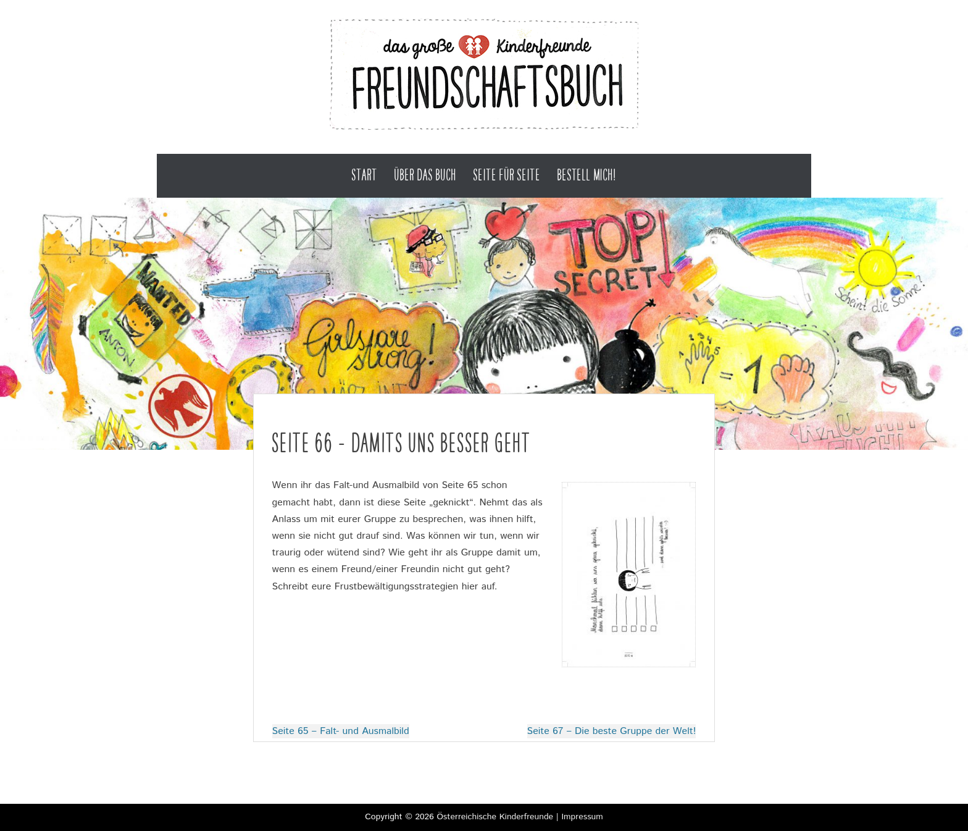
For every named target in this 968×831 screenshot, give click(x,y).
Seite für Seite (507, 175)
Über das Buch (425, 175)
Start (364, 175)
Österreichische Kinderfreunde (494, 817)
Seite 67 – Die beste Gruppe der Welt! (611, 731)
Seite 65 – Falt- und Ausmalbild (340, 731)
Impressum (582, 817)
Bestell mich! (586, 175)
